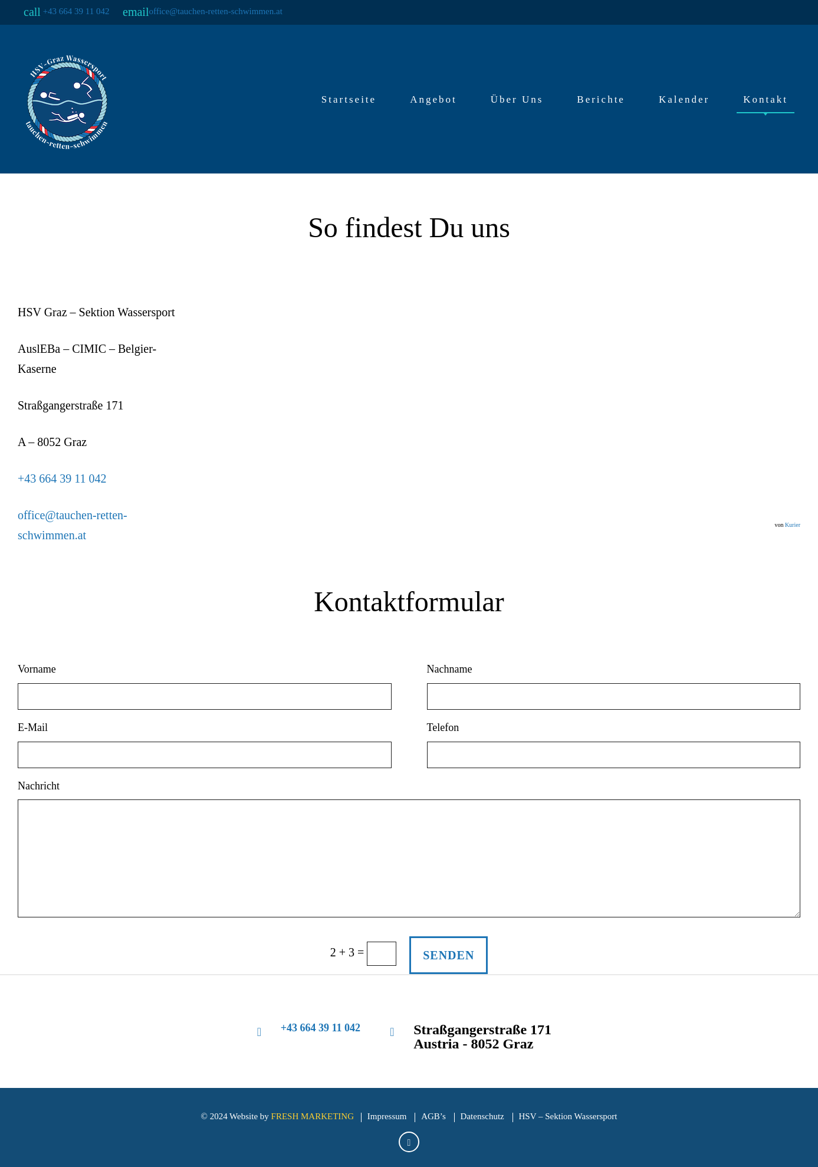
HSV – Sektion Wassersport (568, 1116)
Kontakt (765, 99)
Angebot (433, 99)
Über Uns (517, 99)
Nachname (449, 669)
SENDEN (448, 955)
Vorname (37, 669)
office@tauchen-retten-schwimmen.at (215, 11)
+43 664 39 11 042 (76, 11)
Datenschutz (482, 1116)
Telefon (443, 727)
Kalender (684, 99)
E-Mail (33, 727)
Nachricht (39, 786)
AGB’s (433, 1116)
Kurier (792, 525)
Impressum (387, 1116)
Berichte (601, 99)
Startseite (348, 99)
